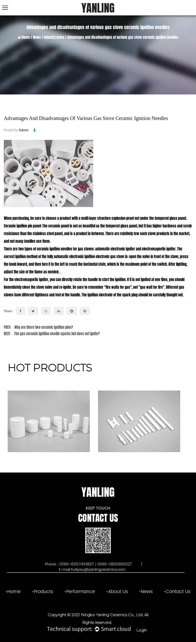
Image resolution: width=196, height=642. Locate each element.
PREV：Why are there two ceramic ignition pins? (38, 327)
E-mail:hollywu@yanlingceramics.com (92, 570)
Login (141, 630)
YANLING (98, 8)
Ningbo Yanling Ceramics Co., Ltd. (111, 614)
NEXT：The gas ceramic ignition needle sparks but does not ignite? (52, 333)
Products (43, 591)
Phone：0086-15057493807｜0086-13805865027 (89, 564)
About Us (118, 591)
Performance (80, 591)
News (37, 37)
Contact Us (178, 591)
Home (26, 37)
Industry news (54, 37)
